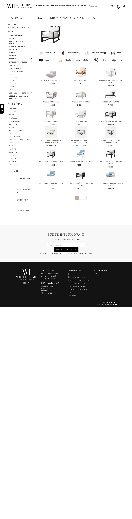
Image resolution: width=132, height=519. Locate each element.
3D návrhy (73, 6)
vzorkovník (64, 6)
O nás (70, 486)
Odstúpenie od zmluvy (77, 498)
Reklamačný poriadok (76, 495)
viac (95, 486)
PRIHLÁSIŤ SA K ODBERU (66, 462)
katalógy (54, 6)
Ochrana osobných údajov (78, 492)
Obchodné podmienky (77, 489)
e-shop (39, 6)
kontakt (82, 6)
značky (46, 6)
